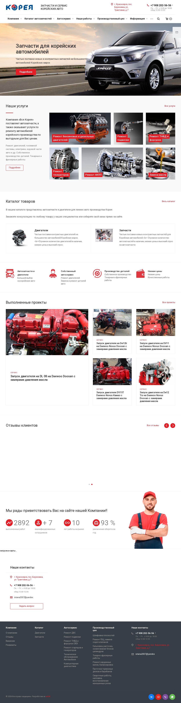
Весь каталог (168, 201)
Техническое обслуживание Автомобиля (71, 657)
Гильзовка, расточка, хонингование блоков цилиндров (103, 649)
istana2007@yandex (23, 597)
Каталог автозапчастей (39, 18)
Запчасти (39, 637)
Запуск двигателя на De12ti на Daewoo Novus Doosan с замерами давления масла (111, 346)
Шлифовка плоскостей (103, 635)
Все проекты (168, 302)
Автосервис (65, 18)
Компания (15, 18)
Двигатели (40, 633)
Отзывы (9, 637)
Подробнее (14, 167)
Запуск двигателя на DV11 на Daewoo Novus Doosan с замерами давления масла (155, 346)
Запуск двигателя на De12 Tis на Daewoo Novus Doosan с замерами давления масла (154, 397)
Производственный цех (112, 18)
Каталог (39, 627)
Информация (138, 18)
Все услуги (170, 106)
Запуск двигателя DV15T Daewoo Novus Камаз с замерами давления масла (111, 395)
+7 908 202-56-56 (161, 5)
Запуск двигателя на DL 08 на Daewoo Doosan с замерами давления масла (42, 377)
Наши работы (85, 18)
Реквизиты (11, 645)
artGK (48, 696)
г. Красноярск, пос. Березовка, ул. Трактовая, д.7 (123, 7)
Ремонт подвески (72, 637)
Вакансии (10, 641)
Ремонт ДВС (70, 633)
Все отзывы (153, 425)
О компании (11, 633)
